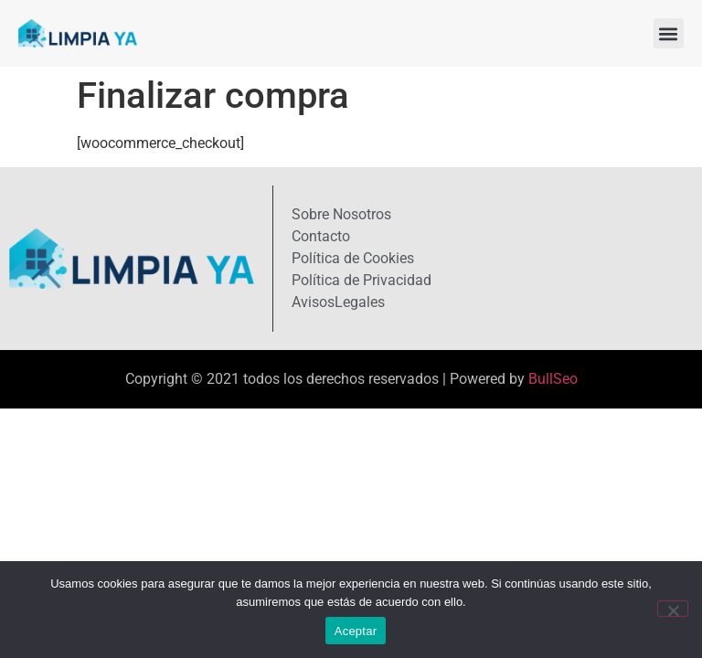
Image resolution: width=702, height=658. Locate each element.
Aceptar (356, 631)
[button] (669, 33)
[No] (672, 608)
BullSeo (553, 378)
